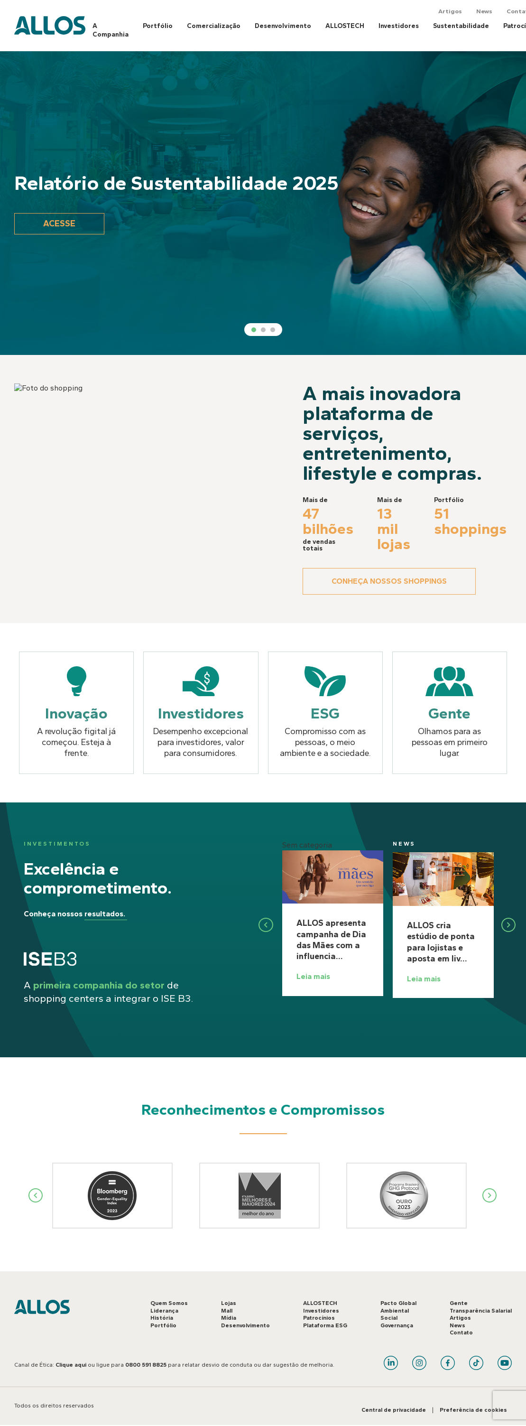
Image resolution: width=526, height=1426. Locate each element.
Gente (459, 1303)
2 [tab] (263, 329)
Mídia (228, 1317)
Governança (396, 1325)
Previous (36, 1195)
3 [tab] (272, 329)
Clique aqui (70, 1364)
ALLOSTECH (344, 26)
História (161, 1317)
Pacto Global (398, 1303)
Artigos (450, 11)
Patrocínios (319, 1317)
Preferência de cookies (473, 1410)
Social (388, 1317)
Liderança (164, 1310)
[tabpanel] (263, 203)
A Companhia (110, 30)
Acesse (59, 223)
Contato (461, 1332)
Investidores (398, 26)
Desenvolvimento (283, 26)
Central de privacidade (393, 1410)
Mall (226, 1310)
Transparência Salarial (481, 1310)
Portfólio (158, 26)
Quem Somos (169, 1303)
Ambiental (394, 1310)
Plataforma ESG (325, 1325)
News (484, 11)
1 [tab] (253, 329)
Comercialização (213, 26)
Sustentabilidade (461, 26)
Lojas (228, 1303)
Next (490, 1195)
